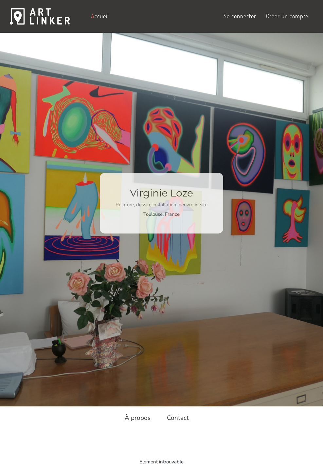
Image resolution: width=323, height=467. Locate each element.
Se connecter (240, 16)
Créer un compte (287, 16)
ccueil (100, 16)
